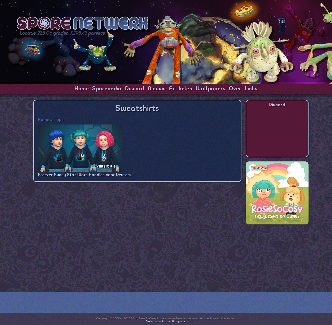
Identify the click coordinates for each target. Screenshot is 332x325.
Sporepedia (107, 89)
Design (150, 321)
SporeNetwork (84, 24)
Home (82, 89)
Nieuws (157, 89)
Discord (134, 89)
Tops (59, 120)
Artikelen (180, 89)
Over (235, 89)
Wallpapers (210, 89)
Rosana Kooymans (173, 321)
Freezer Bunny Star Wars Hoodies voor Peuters (84, 175)
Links (251, 89)
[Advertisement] (277, 255)
